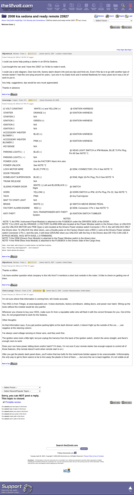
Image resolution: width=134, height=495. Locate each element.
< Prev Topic (120, 50)
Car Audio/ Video (57, 9)
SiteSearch (123, 9)
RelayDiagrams (86, 9)
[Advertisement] (67, 38)
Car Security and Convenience (34, 20)
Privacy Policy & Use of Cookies (94, 456)
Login (128, 16)
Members (99, 16)
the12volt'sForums (50, 9)
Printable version (13, 402)
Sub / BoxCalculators (101, 9)
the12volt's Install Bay (14, 20)
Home (4, 20)
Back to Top (6, 94)
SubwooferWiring (94, 9)
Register (120, 16)
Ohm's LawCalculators (79, 9)
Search (109, 16)
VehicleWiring (108, 9)
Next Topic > (128, 50)
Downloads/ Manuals (72, 9)
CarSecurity (64, 9)
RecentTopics (116, 9)
